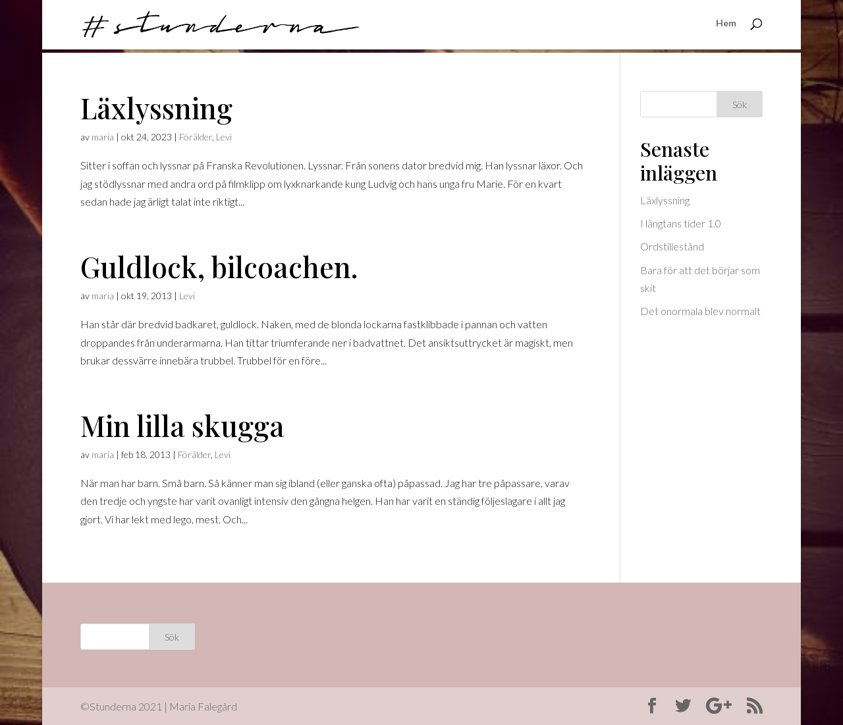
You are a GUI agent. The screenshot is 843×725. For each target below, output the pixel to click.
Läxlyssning (156, 107)
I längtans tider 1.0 (680, 223)
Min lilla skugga (182, 425)
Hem (726, 27)
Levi (224, 136)
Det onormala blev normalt (700, 310)
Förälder (195, 136)
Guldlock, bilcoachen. (219, 266)
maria (103, 136)
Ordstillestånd (672, 246)
